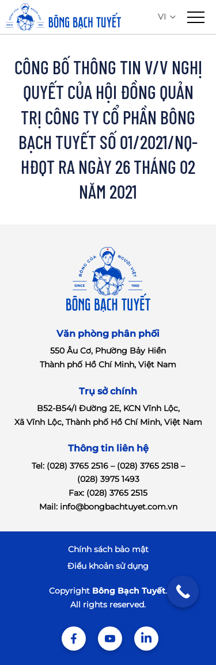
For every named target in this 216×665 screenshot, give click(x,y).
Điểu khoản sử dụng (108, 566)
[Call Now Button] (183, 591)
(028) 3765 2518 (148, 466)
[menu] (195, 17)
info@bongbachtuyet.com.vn (118, 506)
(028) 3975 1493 (108, 479)
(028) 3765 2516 (77, 466)
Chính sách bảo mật (108, 549)
